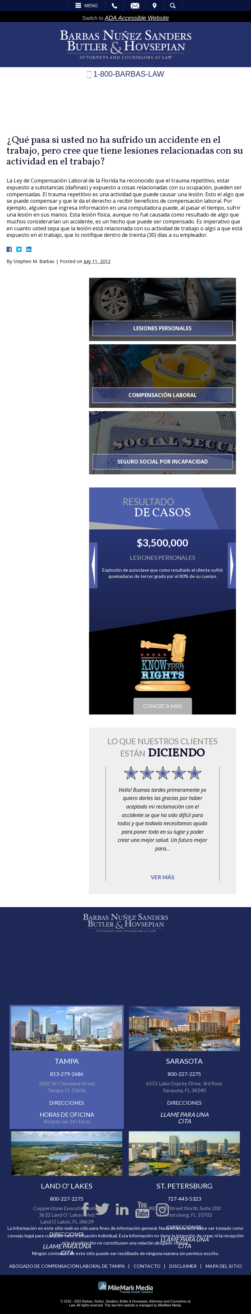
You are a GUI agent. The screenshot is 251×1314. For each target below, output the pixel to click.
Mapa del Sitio (224, 1266)
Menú (91, 5)
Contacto (147, 1266)
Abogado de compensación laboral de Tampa (67, 1266)
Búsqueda (172, 5)
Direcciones (66, 1166)
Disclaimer (183, 1266)
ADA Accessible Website (137, 18)
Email (135, 5)
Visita (154, 5)
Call (114, 5)
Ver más (197, 877)
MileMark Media (169, 1305)
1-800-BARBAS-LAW (128, 74)
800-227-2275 (184, 1137)
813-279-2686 (66, 1137)
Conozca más (197, 706)
